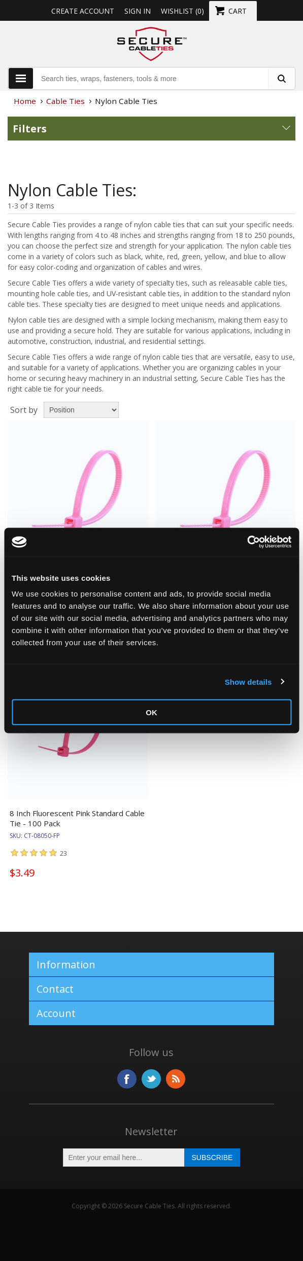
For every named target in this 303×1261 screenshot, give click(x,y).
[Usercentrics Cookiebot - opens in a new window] (247, 542)
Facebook (127, 1079)
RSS (175, 1079)
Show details (248, 681)
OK (151, 712)
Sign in (137, 11)
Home (25, 101)
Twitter (151, 1079)
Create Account (82, 11)
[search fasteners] (281, 78)
